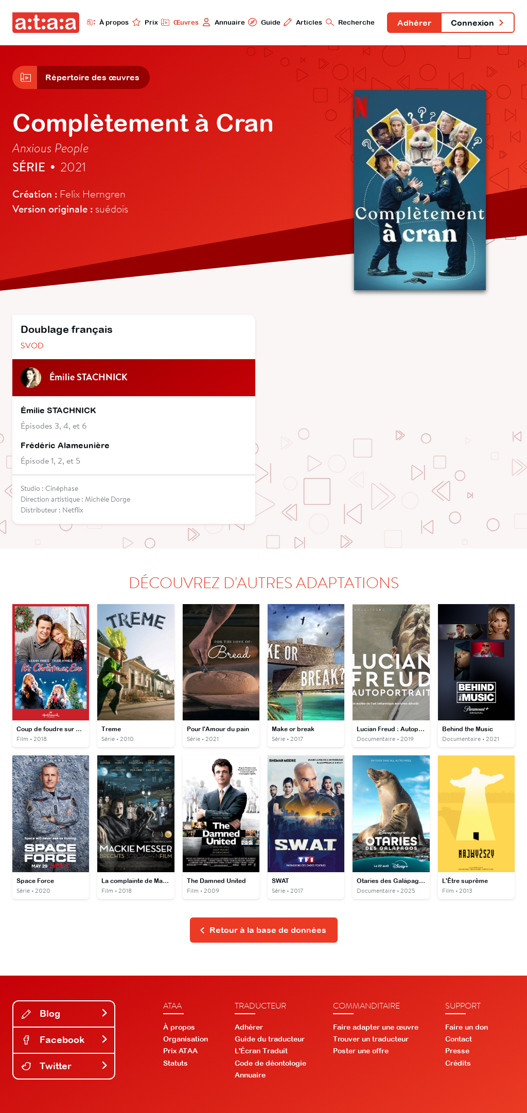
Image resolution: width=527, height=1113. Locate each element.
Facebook (65, 1039)
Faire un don (466, 1027)
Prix (145, 22)
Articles (303, 22)
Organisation (185, 1039)
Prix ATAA (180, 1051)
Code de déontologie (270, 1063)
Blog (65, 1013)
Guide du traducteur (270, 1039)
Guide (264, 22)
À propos (108, 22)
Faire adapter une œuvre (375, 1027)
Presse (457, 1051)
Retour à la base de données (262, 929)
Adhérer (414, 22)
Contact (458, 1039)
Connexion (477, 22)
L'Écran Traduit (261, 1051)
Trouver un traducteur (371, 1039)
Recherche (350, 22)
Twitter (65, 1066)
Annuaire (223, 22)
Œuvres (180, 22)
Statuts (175, 1063)
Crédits (458, 1063)
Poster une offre (361, 1051)
